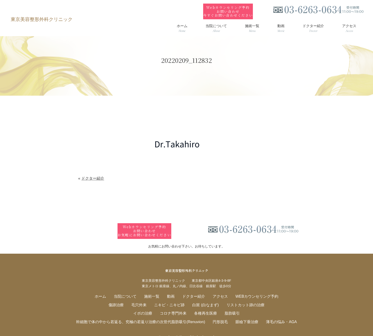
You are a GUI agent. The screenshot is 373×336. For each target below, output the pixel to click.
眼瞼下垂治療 (243, 313)
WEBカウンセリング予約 (252, 289)
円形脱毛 (218, 313)
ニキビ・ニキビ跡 (170, 297)
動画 (171, 289)
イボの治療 (145, 305)
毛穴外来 (142, 297)
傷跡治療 (120, 297)
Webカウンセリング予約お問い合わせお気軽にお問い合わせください (144, 224)
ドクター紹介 (92, 175)
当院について (129, 289)
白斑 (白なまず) (204, 297)
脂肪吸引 (229, 305)
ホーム (105, 289)
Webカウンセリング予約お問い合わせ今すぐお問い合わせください (228, 8)
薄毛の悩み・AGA (275, 313)
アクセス (218, 289)
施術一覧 (154, 289)
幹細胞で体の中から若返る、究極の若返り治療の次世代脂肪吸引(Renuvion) (143, 313)
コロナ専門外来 (174, 305)
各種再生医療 (204, 305)
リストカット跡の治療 (242, 297)
